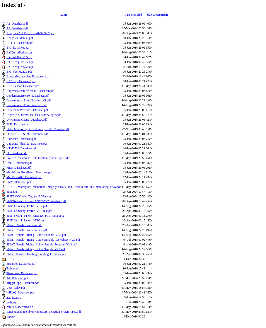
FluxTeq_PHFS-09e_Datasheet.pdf (27, 134)
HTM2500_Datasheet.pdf (21, 148)
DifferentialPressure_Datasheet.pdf (27, 110)
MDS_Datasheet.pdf (18, 167)
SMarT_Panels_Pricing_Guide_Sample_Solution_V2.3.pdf (41, 244)
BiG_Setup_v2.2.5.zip (19, 66)
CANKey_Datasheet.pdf (20, 81)
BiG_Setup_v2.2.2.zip (19, 62)
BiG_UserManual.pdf (19, 71)
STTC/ (10, 258)
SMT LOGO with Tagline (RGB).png (28, 196)
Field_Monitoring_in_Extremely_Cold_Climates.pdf (37, 129)
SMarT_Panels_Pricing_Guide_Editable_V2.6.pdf (36, 234)
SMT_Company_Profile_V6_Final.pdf (29, 210)
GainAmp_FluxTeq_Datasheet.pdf (26, 143)
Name (63, 14)
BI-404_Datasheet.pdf (19, 42)
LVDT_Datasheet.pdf (19, 162)
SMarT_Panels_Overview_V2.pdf (26, 230)
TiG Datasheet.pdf (17, 278)
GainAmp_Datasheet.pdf (21, 138)
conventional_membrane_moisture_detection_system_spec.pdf (43, 311)
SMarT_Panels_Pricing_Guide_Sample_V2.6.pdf (35, 249)
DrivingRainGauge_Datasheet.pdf (26, 119)
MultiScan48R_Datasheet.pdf (24, 177)
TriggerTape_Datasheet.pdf (22, 282)
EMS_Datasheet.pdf (18, 124)
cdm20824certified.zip (19, 306)
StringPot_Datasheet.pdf (20, 263)
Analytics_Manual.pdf (19, 38)
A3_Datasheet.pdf (17, 28)
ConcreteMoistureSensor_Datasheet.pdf (30, 90)
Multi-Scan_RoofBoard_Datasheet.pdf (29, 172)
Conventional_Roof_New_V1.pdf (26, 105)
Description (160, 14)
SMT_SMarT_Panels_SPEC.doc (25, 220)
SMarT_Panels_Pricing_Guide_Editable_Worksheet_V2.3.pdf (43, 239)
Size (149, 14)
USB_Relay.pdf (15, 287)
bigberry (11, 302)
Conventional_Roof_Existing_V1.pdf (28, 100)
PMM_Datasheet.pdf (18, 182)
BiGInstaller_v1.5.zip (19, 57)
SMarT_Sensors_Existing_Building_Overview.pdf (36, 254)
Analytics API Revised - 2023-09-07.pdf (30, 33)
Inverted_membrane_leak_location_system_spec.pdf (37, 158)
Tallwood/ (12, 268)
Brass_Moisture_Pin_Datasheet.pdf (27, 76)
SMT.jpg (11, 191)
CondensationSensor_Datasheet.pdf (27, 95)
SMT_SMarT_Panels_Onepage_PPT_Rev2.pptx (35, 215)
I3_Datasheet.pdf (16, 153)
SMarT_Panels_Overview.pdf (24, 225)
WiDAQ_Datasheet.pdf (20, 292)
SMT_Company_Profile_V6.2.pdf (26, 206)
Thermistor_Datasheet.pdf (21, 273)
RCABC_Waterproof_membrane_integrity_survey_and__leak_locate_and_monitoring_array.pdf (63, 186)
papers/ (10, 316)
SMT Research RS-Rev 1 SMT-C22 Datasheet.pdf (36, 201)
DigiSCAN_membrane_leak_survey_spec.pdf (33, 114)
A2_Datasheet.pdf (17, 23)
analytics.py (13, 297)
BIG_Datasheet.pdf (17, 47)
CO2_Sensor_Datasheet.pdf (22, 86)
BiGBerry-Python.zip (19, 52)
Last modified (133, 14)
